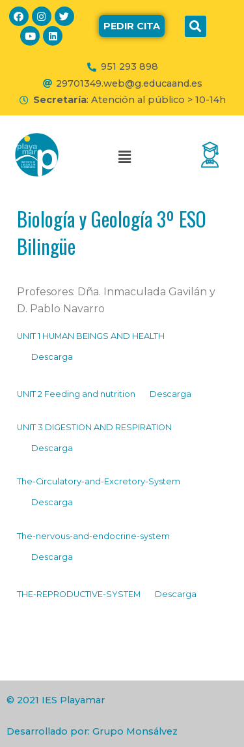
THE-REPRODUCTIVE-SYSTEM (79, 594)
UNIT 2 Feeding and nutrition (76, 394)
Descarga (52, 357)
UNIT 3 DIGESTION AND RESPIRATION (94, 427)
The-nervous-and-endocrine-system (93, 536)
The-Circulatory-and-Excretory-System (98, 481)
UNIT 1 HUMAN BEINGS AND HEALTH (91, 336)
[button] (132, 26)
